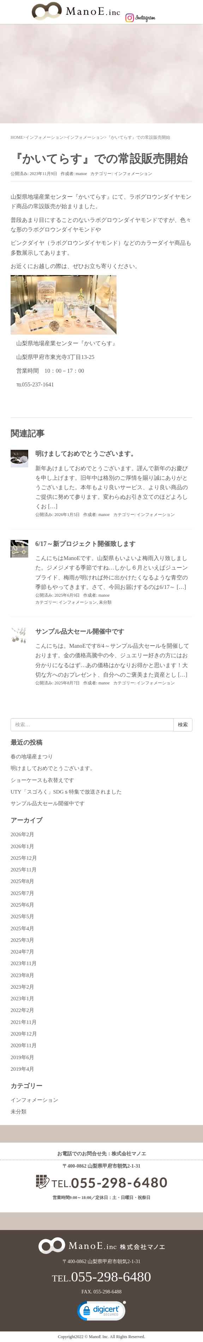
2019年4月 (22, 1069)
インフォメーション (44, 137)
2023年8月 (22, 975)
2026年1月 (22, 846)
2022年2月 (22, 1010)
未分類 (105, 602)
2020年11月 (24, 1045)
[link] (101, 1312)
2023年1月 (22, 998)
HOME (17, 137)
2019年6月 (22, 1057)
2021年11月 (24, 1022)
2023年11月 (24, 963)
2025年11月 (24, 869)
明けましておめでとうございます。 (86, 453)
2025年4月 (22, 928)
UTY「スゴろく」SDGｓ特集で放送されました (66, 792)
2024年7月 (22, 952)
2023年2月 (22, 987)
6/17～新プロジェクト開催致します (85, 543)
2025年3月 (22, 940)
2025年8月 (22, 881)
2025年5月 (22, 916)
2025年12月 (24, 858)
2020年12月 (24, 1034)
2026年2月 (22, 834)
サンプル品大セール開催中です (79, 631)
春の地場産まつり (32, 756)
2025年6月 (22, 905)
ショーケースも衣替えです (42, 780)
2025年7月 (22, 893)
